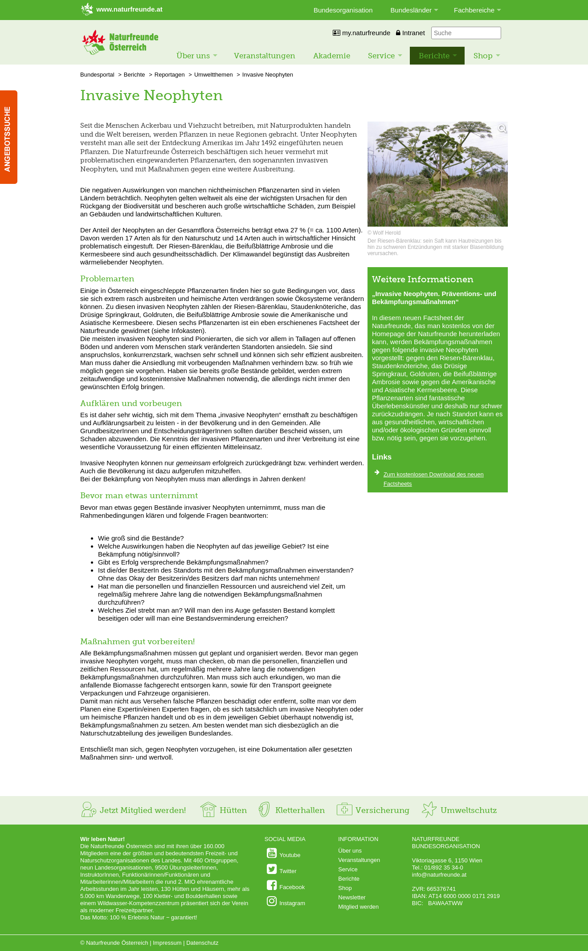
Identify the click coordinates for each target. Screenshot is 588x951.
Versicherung (372, 810)
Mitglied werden (358, 906)
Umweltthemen (213, 74)
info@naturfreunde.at (439, 874)
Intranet (410, 33)
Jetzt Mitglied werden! (133, 810)
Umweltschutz (459, 810)
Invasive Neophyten (267, 74)
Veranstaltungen (264, 55)
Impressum (167, 942)
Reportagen (170, 74)
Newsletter (351, 897)
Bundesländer (411, 10)
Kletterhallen (290, 810)
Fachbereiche (474, 10)
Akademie (331, 55)
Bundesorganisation (343, 10)
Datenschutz (202, 942)
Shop (483, 55)
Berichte (434, 55)
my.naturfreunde (361, 33)
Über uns (193, 55)
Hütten (223, 810)
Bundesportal (97, 74)
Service (381, 55)
